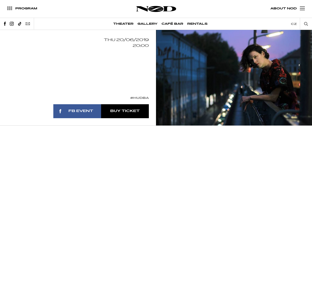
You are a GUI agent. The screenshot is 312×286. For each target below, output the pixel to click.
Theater (123, 24)
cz (294, 24)
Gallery (147, 24)
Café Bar (172, 24)
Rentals (197, 24)
